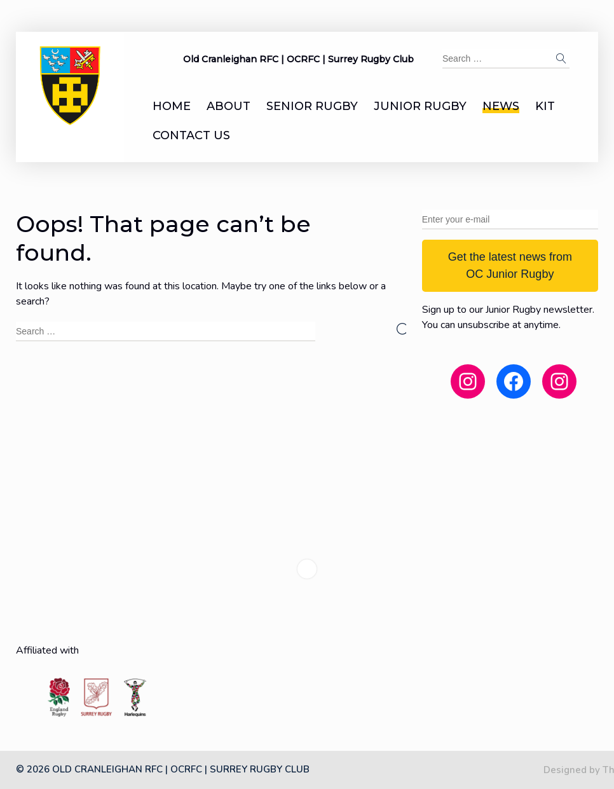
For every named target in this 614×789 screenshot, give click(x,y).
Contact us (191, 135)
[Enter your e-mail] (510, 220)
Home (172, 106)
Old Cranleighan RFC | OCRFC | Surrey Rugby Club (298, 59)
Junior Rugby (420, 106)
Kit (545, 106)
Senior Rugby (312, 106)
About (228, 106)
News (500, 106)
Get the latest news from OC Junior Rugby (510, 265)
